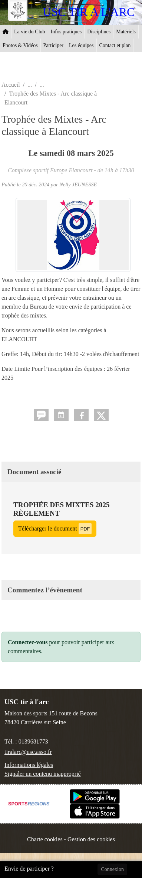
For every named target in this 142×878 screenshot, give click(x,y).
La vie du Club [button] (29, 31)
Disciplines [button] (98, 31)
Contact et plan (115, 45)
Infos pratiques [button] (66, 31)
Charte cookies (45, 839)
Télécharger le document (55, 528)
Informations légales (28, 765)
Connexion (112, 869)
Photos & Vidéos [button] (20, 45)
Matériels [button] (126, 31)
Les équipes (81, 45)
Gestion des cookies (91, 839)
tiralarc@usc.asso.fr (28, 752)
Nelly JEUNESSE (78, 184)
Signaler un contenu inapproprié (42, 774)
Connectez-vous (28, 642)
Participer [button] (53, 45)
